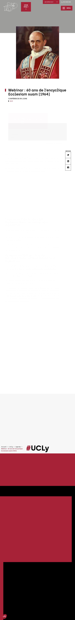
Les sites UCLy (51, 2)
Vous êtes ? (26, 7)
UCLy (11, 101)
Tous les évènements (37, 599)
